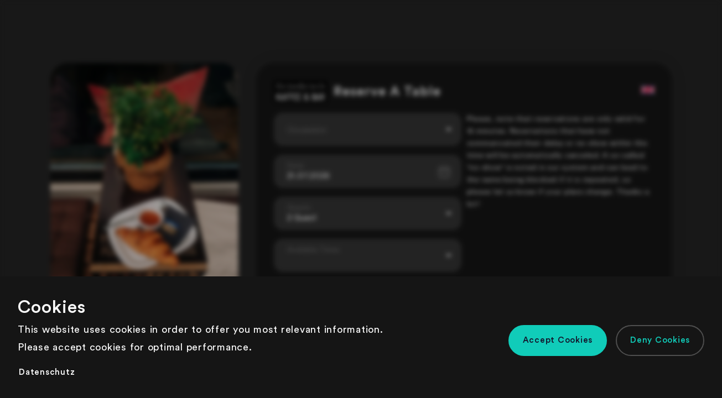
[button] (558, 340)
